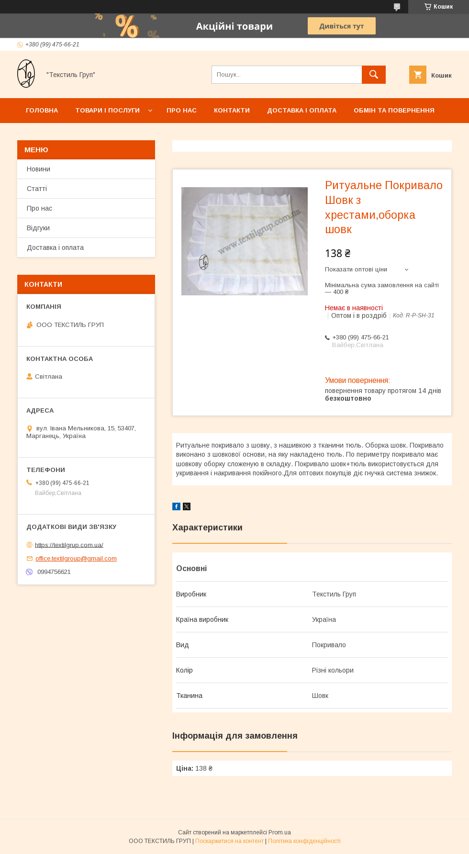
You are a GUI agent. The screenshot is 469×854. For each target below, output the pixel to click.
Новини (38, 169)
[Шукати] (374, 75)
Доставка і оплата (301, 110)
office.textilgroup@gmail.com (76, 558)
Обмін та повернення (394, 110)
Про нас (182, 110)
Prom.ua (279, 832)
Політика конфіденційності (304, 841)
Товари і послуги (107, 110)
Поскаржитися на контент (229, 841)
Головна (42, 110)
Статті (37, 188)
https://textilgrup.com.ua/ (69, 544)
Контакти (232, 110)
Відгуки (38, 228)
